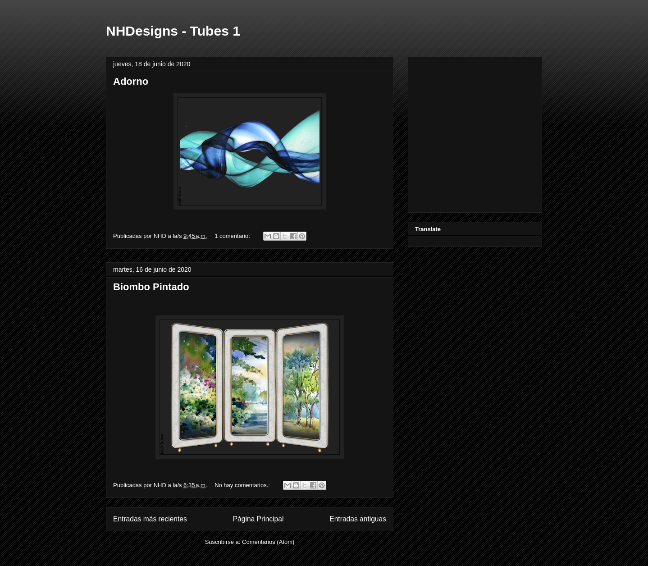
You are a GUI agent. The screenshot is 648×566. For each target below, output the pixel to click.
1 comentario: (232, 236)
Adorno (130, 81)
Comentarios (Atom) (268, 542)
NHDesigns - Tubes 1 (173, 30)
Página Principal (258, 519)
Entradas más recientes (150, 519)
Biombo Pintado (151, 286)
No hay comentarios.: (242, 485)
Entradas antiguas (357, 519)
